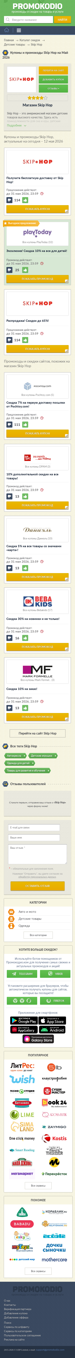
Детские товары (30, 919)
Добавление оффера (16, 1317)
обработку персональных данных (37, 876)
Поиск (7, 1322)
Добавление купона (15, 1313)
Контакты (10, 1304)
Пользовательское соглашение (22, 1335)
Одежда (24, 926)
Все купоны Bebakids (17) (37, 610)
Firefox (55, 1000)
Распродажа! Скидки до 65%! (27, 320)
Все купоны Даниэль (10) (37, 538)
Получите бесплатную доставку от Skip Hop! (34, 180)
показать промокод (37, 278)
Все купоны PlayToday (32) (37, 242)
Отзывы (53, 88)
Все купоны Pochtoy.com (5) (37, 394)
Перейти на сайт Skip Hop (37, 733)
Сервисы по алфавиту (16, 1326)
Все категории (38, 935)
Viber (55, 973)
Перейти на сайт (53, 70)
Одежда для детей (18, 763)
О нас (7, 1300)
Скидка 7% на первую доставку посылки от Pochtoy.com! (35, 404)
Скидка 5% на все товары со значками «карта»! (33, 548)
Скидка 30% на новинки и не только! (32, 618)
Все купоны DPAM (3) (37, 466)
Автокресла (14, 755)
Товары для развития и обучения (26, 770)
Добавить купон (53, 79)
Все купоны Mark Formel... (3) (37, 680)
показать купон (37, 209)
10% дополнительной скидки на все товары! (32, 476)
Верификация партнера (17, 1309)
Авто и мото (27, 912)
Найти (62, 19)
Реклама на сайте (14, 1339)
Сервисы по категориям (18, 1331)
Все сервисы (38, 1185)
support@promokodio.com (50, 1349)
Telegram (22, 973)
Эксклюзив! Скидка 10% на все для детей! (36, 251)
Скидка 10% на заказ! (21, 689)
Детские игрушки (41, 755)
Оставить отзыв (37, 885)
